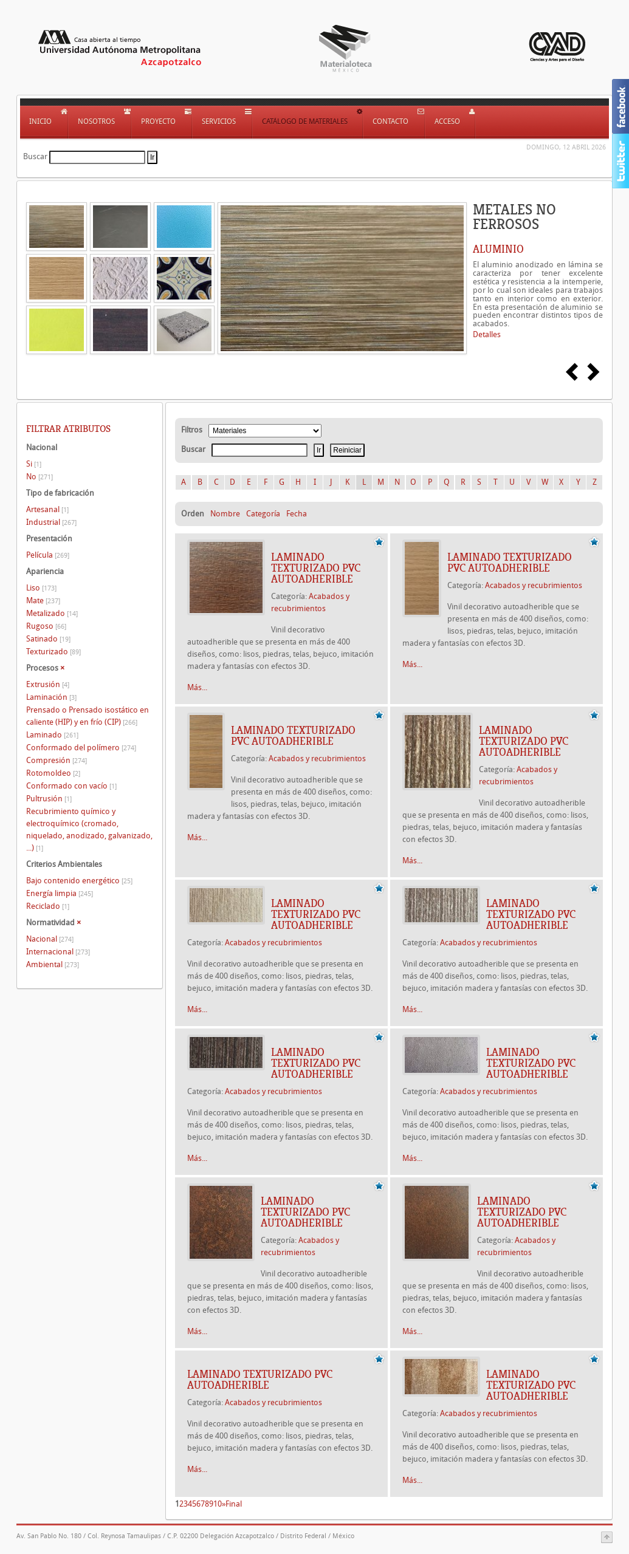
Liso (41, 587)
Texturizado (53, 651)
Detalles (487, 334)
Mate (43, 600)
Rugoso (46, 626)
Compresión (56, 760)
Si (33, 463)
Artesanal (47, 509)
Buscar (35, 156)
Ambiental (52, 964)
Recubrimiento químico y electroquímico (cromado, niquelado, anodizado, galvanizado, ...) (89, 829)
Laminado (52, 734)
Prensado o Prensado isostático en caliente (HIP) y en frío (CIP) (87, 716)
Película (47, 555)
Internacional (58, 951)
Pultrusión (49, 798)
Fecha (296, 513)
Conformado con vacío (71, 785)
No (39, 476)
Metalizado (52, 613)
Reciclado (47, 906)
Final (233, 1503)
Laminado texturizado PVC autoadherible (315, 568)
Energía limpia (59, 893)
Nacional (50, 938)
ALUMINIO (498, 249)
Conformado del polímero (81, 747)
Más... (197, 687)
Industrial (51, 522)
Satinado (48, 638)
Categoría (263, 513)
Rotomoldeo (53, 773)
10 (217, 1503)
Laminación (51, 697)
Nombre (225, 513)
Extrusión (47, 684)
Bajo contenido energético (79, 880)
